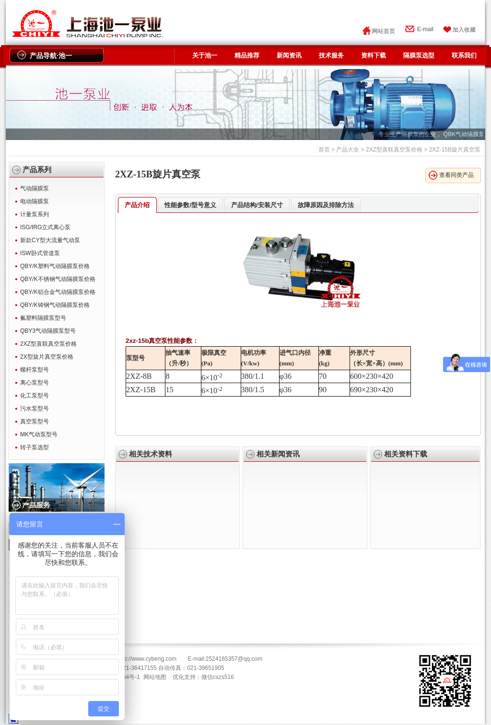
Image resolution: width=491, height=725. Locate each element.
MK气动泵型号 (39, 434)
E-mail (425, 29)
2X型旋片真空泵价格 (46, 356)
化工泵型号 (34, 395)
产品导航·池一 (51, 55)
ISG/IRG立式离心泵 (45, 227)
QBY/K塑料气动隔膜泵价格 (55, 266)
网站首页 (383, 31)
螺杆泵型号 (34, 369)
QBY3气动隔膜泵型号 (48, 330)
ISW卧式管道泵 (40, 253)
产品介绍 (137, 205)
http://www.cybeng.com (146, 658)
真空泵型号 (34, 421)
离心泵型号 (34, 382)
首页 (324, 149)
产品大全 (347, 149)
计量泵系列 (34, 214)
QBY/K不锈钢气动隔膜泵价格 (57, 279)
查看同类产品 (456, 175)
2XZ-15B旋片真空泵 (157, 174)
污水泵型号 (34, 408)
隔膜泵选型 (418, 55)
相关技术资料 (150, 454)
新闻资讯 (289, 55)
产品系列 (37, 170)
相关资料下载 (405, 454)
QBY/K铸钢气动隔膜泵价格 (55, 305)
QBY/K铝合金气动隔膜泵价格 (57, 292)
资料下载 (373, 55)
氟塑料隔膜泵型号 (43, 318)
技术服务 (331, 55)
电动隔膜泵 (34, 201)
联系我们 (464, 55)
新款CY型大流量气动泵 (50, 240)
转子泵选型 (34, 447)
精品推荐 (246, 55)
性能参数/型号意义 (190, 205)
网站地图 (154, 677)
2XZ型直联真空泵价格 (394, 149)
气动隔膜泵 (34, 188)
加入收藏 (464, 29)
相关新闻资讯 (278, 454)
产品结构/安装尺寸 (257, 205)
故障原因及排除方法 (326, 205)
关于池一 (204, 55)
